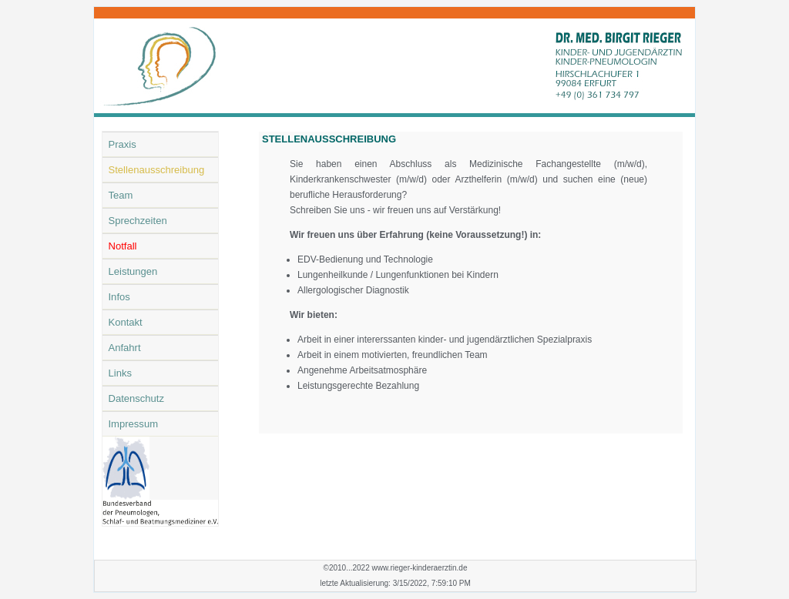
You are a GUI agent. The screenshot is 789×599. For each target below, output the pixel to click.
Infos (119, 297)
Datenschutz (137, 398)
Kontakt (126, 322)
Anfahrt (125, 347)
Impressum (134, 424)
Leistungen (133, 271)
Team (121, 195)
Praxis (122, 144)
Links (120, 373)
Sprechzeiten (138, 220)
